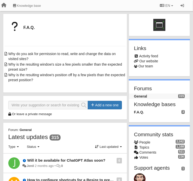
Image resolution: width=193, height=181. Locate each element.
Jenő (30, 166)
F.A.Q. (29, 27)
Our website (148, 61)
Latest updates (28, 136)
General (26, 130)
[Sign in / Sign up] (182, 5)
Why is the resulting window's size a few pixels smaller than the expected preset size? (65, 66)
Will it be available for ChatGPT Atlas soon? (66, 160)
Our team (145, 66)
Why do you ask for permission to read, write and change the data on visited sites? (62, 56)
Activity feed (148, 56)
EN (166, 6)
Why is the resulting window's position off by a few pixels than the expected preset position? (66, 77)
